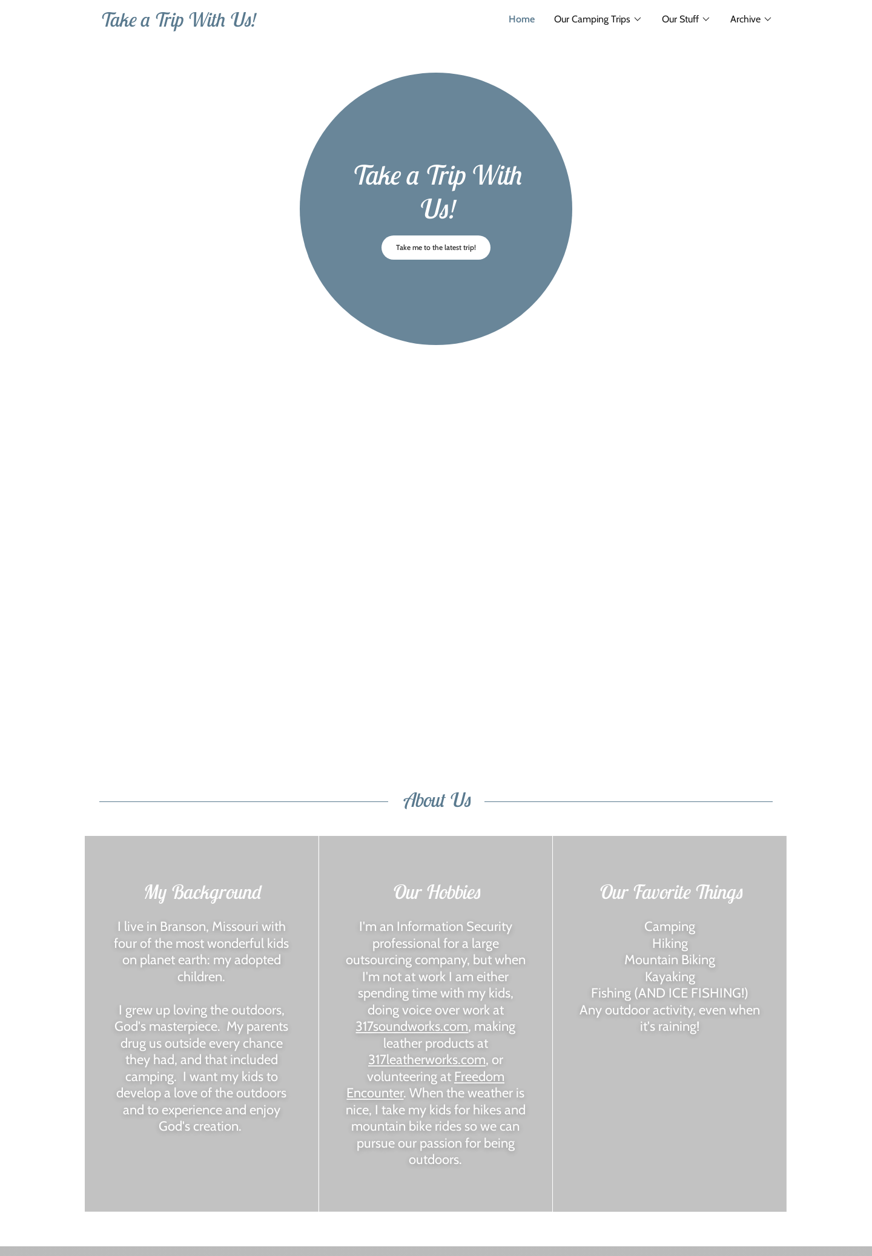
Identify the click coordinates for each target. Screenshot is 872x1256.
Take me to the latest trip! (436, 247)
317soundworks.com (411, 1026)
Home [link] (522, 19)
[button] (598, 19)
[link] (267, 23)
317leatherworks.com (427, 1059)
